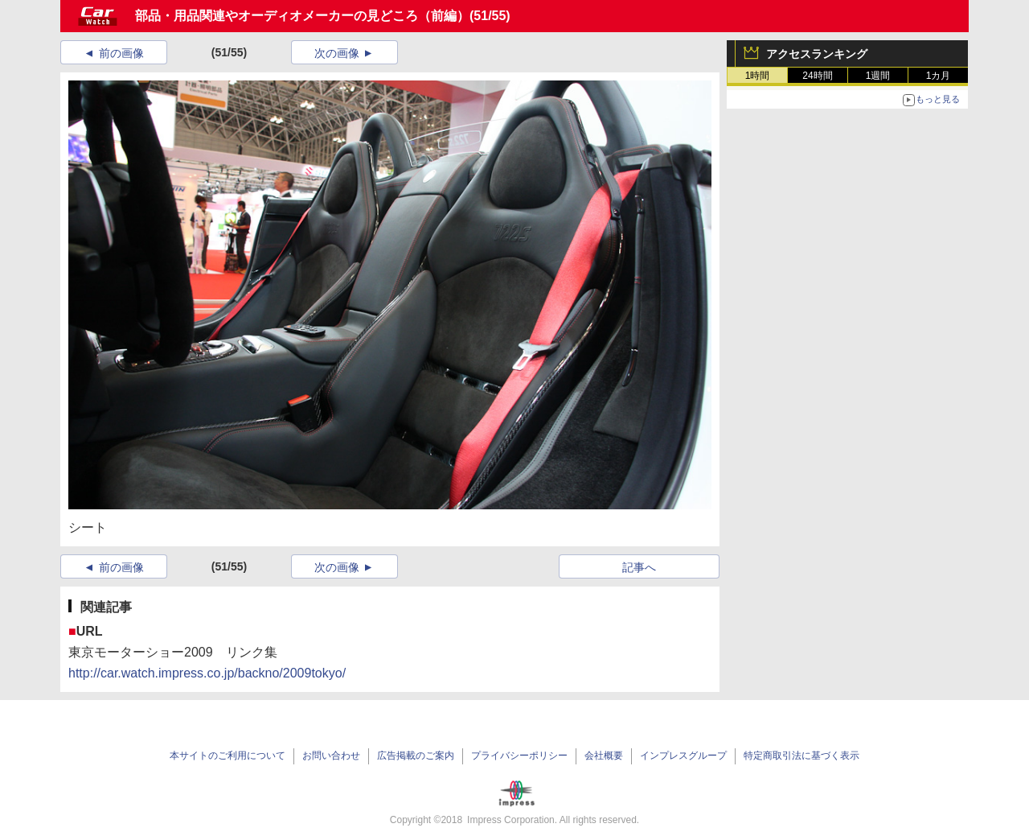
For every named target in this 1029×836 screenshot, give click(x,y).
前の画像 (121, 53)
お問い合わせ (331, 755)
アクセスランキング (816, 53)
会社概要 (603, 755)
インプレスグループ (683, 755)
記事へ (639, 567)
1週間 (878, 75)
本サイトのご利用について (227, 755)
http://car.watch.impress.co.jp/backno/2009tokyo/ (207, 673)
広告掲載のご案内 (415, 755)
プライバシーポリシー (519, 755)
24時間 (817, 75)
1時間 (757, 75)
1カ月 (938, 75)
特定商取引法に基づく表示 (801, 755)
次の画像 (336, 53)
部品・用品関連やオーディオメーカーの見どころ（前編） (302, 16)
